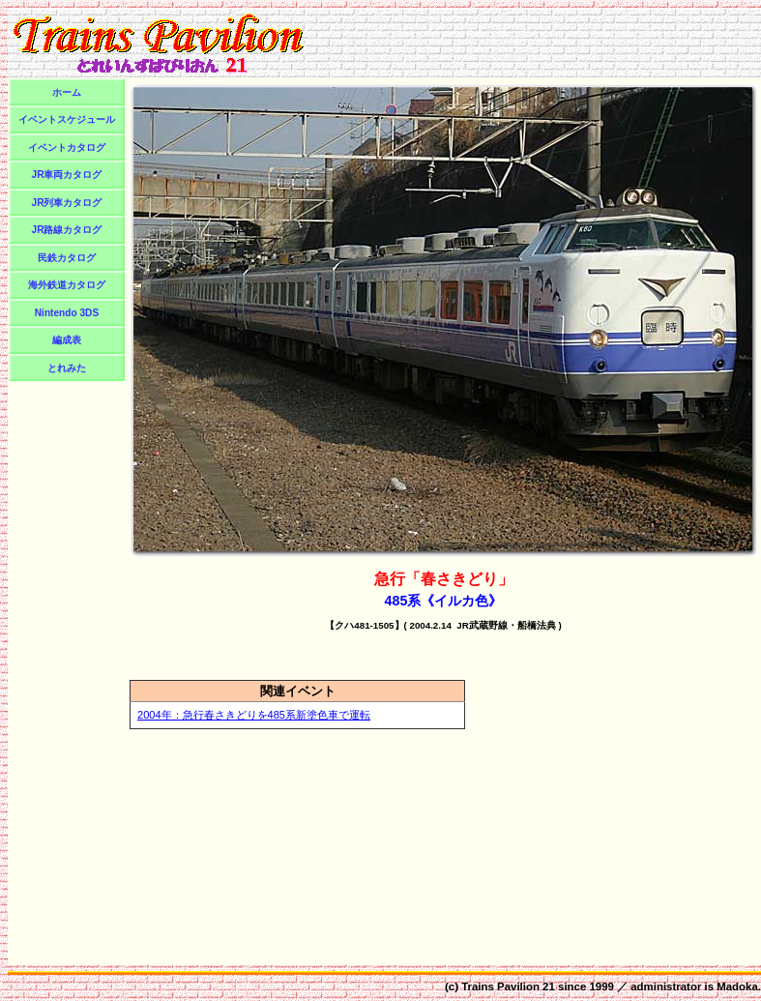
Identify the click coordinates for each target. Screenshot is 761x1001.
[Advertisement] (67, 674)
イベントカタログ (66, 147)
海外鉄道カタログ (66, 285)
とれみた (66, 368)
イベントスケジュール (66, 119)
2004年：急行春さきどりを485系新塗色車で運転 (253, 715)
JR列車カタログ (67, 202)
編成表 (66, 340)
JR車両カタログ (67, 174)
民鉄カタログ (67, 257)
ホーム (66, 92)
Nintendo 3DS (67, 313)
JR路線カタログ (67, 229)
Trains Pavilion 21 (508, 986)
